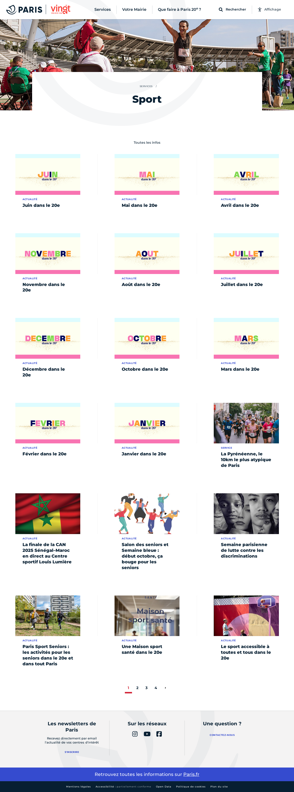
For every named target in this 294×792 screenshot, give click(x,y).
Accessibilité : (123, 786)
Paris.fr (191, 774)
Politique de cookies (191, 786)
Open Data (163, 786)
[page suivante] (165, 688)
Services (146, 86)
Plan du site (219, 786)
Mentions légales (78, 786)
